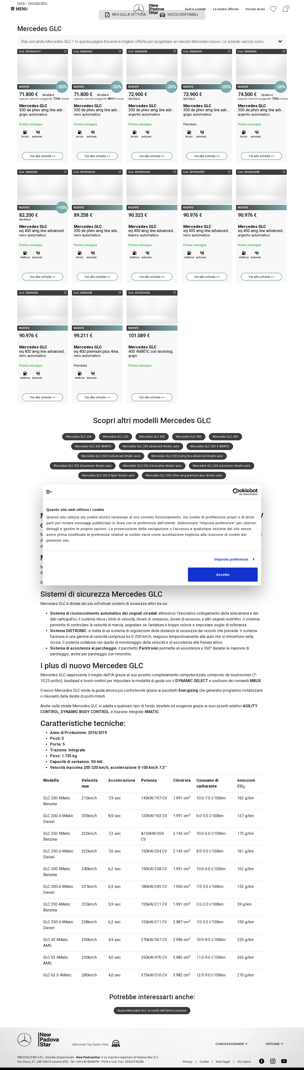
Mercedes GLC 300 (152, 436)
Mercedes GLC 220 (115, 436)
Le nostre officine (225, 9)
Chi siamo (244, 1061)
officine (272, 1044)
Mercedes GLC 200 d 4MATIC (209, 446)
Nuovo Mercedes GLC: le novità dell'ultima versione (152, 1010)
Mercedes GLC (42, 110)
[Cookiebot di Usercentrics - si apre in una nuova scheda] (236, 491)
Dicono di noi (255, 9)
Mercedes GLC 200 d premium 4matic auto (221, 465)
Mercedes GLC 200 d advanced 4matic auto (110, 456)
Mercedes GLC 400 (189, 436)
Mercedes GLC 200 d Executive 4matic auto (152, 465)
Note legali (223, 1061)
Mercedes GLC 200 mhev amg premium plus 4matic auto (184, 475)
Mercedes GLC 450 (225, 436)
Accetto (222, 574)
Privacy (188, 1061)
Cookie (204, 1061)
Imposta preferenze (231, 559)
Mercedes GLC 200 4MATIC (93, 446)
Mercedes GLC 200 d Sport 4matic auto (108, 475)
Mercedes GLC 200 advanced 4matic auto (151, 446)
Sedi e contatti (195, 9)
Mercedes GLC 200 (79, 436)
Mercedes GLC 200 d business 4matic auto (83, 465)
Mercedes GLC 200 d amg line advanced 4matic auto (187, 456)
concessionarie (229, 1044)
